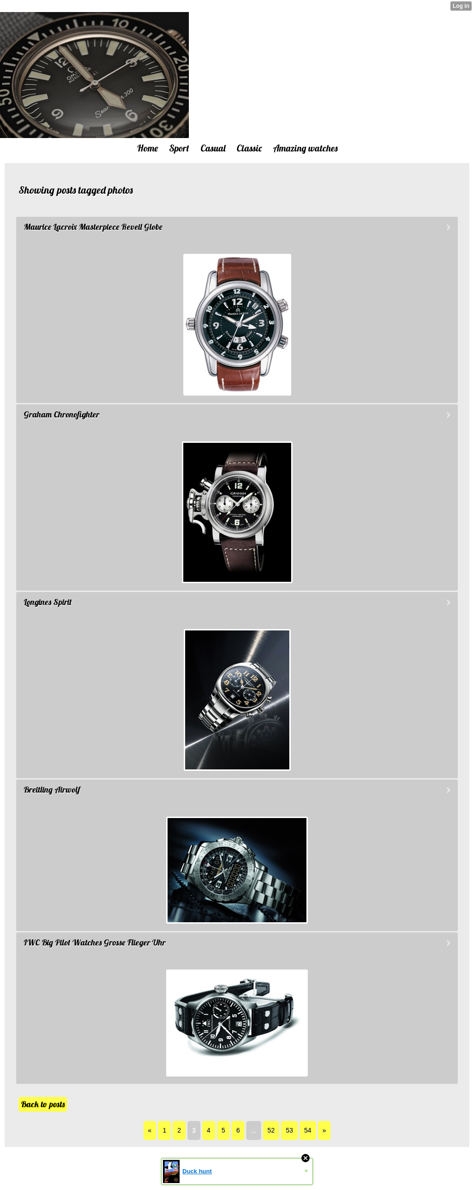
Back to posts (43, 1104)
